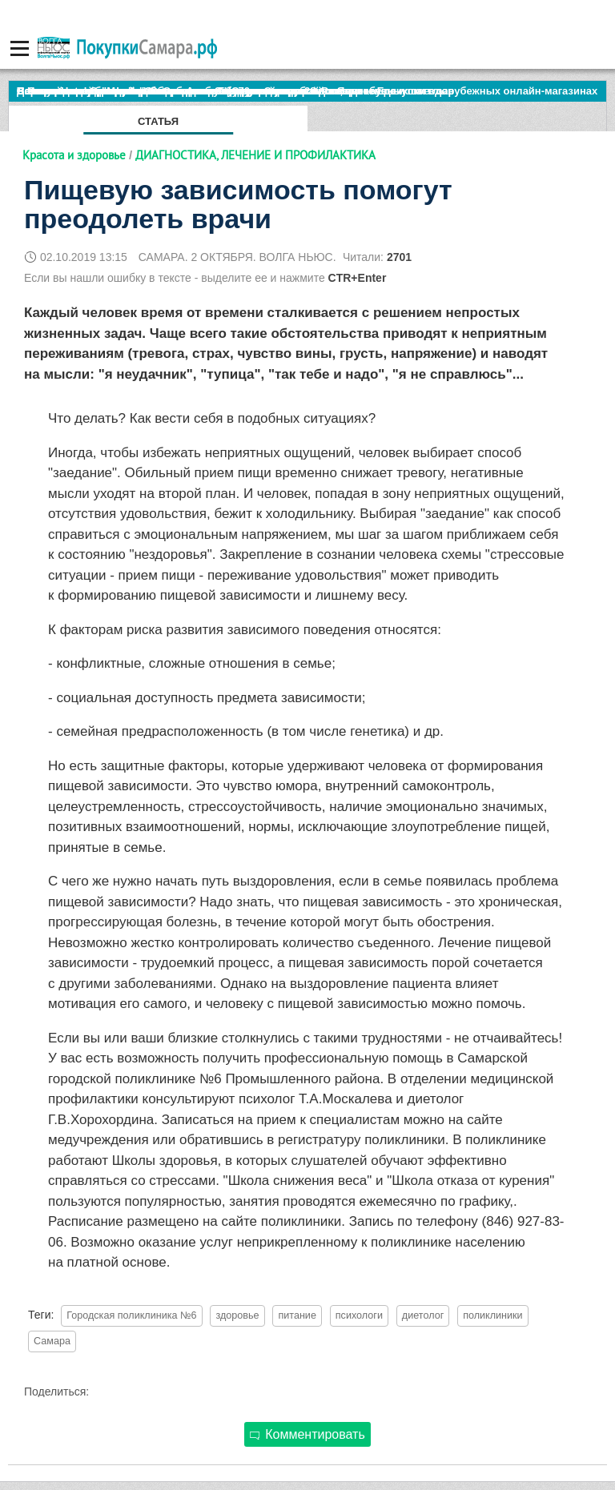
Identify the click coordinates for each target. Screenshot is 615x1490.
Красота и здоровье (74, 155)
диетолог (423, 1315)
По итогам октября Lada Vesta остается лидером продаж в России (188, 91)
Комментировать (307, 1434)
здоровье (237, 1315)
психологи (359, 1315)
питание (297, 1315)
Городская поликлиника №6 (131, 1315)
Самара (52, 1341)
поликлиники (493, 1315)
